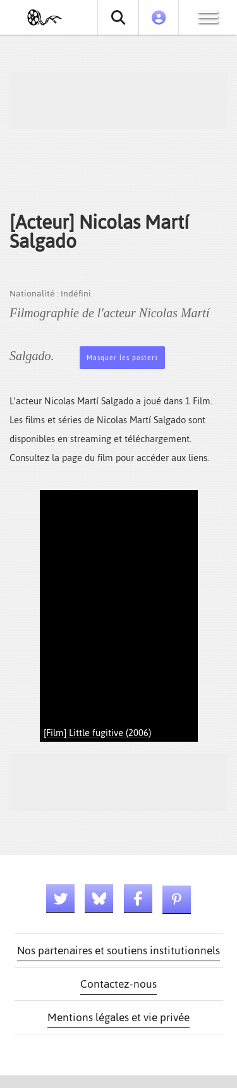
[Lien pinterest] (176, 900)
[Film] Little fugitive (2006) (97, 732)
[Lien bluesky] (99, 898)
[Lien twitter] (60, 898)
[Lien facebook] (138, 898)
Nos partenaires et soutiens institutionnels (118, 950)
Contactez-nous (118, 984)
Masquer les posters (122, 358)
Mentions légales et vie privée (118, 1017)
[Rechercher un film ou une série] (117, 17)
